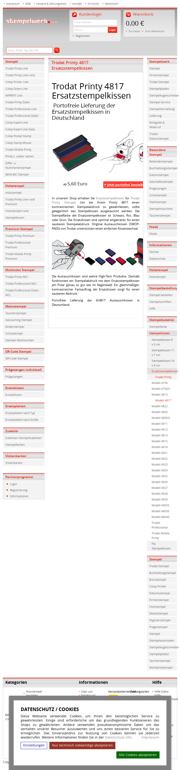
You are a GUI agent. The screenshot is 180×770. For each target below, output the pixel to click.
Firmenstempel (159, 75)
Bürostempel (157, 579)
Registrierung (18, 490)
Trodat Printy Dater (17, 102)
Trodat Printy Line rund (20, 75)
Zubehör (11, 431)
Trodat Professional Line (21, 109)
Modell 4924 (160, 470)
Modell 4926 (160, 482)
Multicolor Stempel (19, 270)
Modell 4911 (160, 423)
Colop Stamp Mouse (18, 143)
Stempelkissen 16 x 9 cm (163, 363)
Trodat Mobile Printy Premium (18, 256)
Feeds (153, 227)
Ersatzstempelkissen (110, 198)
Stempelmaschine (161, 209)
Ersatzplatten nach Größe (21, 419)
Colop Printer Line (16, 82)
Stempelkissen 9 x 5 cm (162, 342)
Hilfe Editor (161, 691)
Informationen (19, 496)
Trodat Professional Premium (17, 245)
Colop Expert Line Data (20, 129)
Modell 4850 (160, 412)
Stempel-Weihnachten (19, 340)
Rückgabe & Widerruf (157, 125)
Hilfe (152, 308)
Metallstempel (158, 613)
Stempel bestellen (161, 295)
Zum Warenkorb (154, 31)
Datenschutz (157, 258)
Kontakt (77, 3)
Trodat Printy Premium (19, 236)
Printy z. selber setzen (19, 156)
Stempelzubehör (161, 320)
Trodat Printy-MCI (16, 277)
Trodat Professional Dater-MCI (22, 292)
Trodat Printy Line (16, 68)
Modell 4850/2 (161, 418)
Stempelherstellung (162, 109)
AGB (27, 3)
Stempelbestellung (163, 288)
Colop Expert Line (16, 122)
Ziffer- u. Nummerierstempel (18, 165)
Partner (154, 252)
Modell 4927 (160, 488)
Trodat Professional (160, 525)
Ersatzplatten (15, 406)
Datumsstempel (159, 593)
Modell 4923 (160, 464)
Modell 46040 (160, 517)
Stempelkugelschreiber (163, 95)
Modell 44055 (160, 505)
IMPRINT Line (13, 95)
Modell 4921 (160, 453)
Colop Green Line (16, 88)
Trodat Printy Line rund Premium (20, 201)
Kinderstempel (14, 326)
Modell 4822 (160, 406)
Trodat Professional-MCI (21, 283)
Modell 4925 (160, 476)
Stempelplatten (159, 88)
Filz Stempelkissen (161, 546)
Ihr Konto (93, 3)
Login (112, 29)
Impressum (150, 737)
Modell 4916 (160, 447)
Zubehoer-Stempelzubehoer (23, 438)
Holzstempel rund (16, 211)
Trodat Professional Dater (22, 115)
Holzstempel (14, 186)
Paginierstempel (159, 620)
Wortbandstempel (161, 667)
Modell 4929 (160, 499)
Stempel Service (159, 102)
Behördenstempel (161, 161)
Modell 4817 (163, 400)
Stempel (11, 61)
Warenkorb (111, 3)
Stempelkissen (14, 217)
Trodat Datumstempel (159, 136)
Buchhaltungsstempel (163, 168)
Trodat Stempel (159, 82)
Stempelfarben (15, 444)
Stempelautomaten (161, 640)
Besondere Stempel (157, 152)
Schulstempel (14, 333)
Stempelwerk (159, 61)
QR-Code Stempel (18, 351)
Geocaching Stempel (18, 320)
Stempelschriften (160, 302)
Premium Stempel (19, 229)
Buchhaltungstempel (162, 573)
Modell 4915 (160, 441)
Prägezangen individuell (23, 370)
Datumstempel (159, 175)
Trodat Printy (163, 377)
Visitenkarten (15, 456)
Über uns (87, 691)
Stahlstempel (157, 202)
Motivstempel (15, 306)
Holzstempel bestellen (34, 693)
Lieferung (155, 115)
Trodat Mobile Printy (18, 149)
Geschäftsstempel (161, 181)
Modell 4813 (160, 394)
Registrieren (83, 36)
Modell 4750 (160, 383)
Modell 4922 (160, 458)
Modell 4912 (160, 429)
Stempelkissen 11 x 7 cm (163, 352)
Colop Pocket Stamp (18, 136)
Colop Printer (157, 586)
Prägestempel (158, 627)
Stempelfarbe (158, 326)
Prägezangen (14, 376)
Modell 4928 (160, 493)
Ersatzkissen (14, 388)
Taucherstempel (15, 313)
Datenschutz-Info (118, 737)
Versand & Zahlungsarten (51, 3)
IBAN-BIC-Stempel (17, 174)
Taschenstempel (159, 661)
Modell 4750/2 (161, 388)
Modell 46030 (160, 511)
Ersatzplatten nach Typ (20, 413)
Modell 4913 (160, 435)
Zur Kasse (134, 31)
